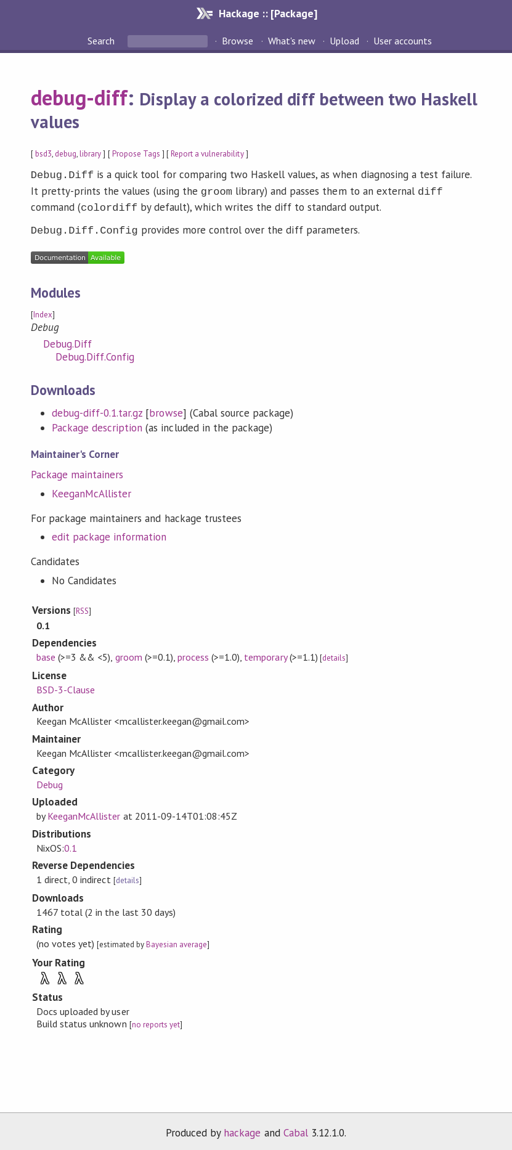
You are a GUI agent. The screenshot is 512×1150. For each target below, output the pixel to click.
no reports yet (156, 1019)
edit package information (109, 532)
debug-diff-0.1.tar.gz (97, 408)
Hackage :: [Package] (268, 13)
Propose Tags (136, 154)
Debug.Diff (67, 339)
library (90, 154)
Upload (344, 41)
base (45, 652)
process (193, 652)
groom (128, 652)
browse (165, 408)
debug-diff (79, 97)
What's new (291, 41)
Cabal (295, 1128)
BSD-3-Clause (65, 685)
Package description (97, 423)
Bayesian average (176, 939)
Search (102, 41)
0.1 (70, 843)
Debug (49, 779)
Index (42, 309)
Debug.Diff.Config (94, 352)
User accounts (402, 41)
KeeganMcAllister (91, 488)
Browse (237, 41)
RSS (82, 606)
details (334, 653)
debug (65, 154)
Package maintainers (77, 469)
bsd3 (43, 154)
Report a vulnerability (207, 154)
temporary (265, 652)
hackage (242, 1128)
